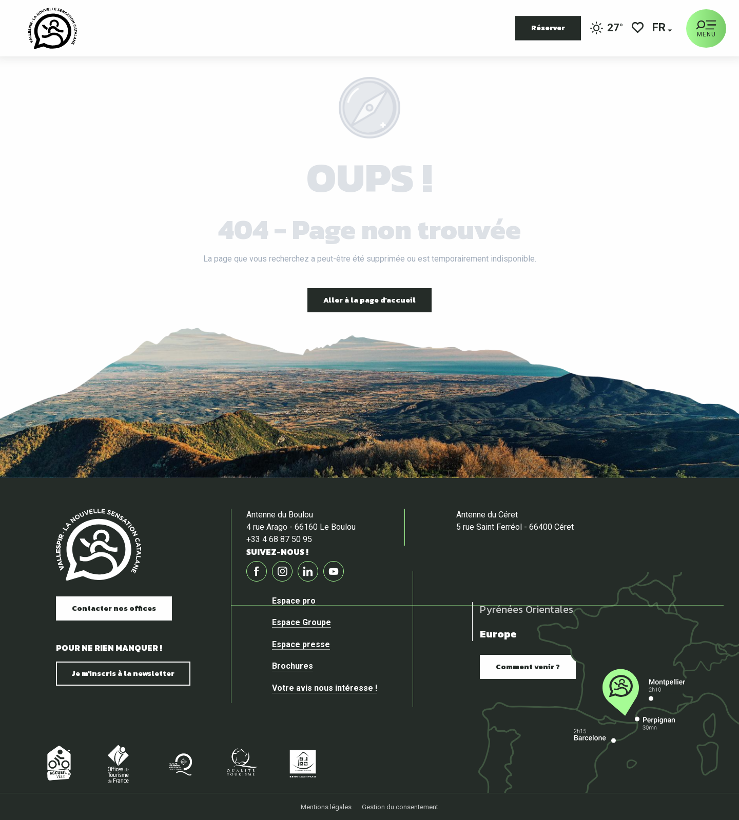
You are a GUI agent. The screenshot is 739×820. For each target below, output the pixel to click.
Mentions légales (326, 807)
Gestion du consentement (400, 807)
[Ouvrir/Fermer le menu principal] (706, 28)
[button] (659, 28)
